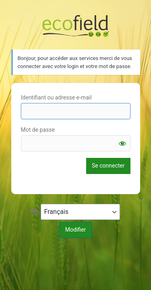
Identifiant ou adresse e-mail (56, 97)
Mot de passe (38, 129)
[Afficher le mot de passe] (122, 143)
